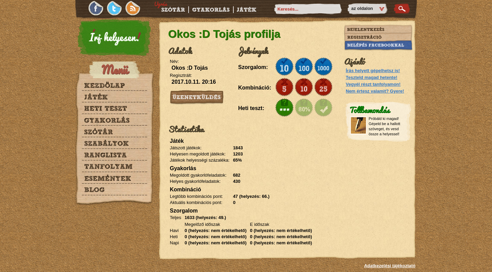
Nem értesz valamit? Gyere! (375, 91)
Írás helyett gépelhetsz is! (373, 70)
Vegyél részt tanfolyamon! (373, 84)
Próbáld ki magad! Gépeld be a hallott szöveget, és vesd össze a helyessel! (384, 126)
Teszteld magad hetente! (371, 77)
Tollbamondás (369, 109)
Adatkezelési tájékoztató (389, 265)
